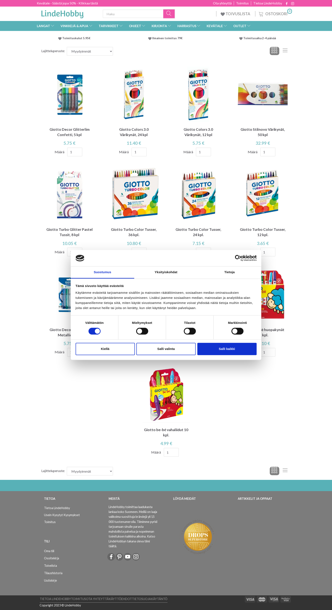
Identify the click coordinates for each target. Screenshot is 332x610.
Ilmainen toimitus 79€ (168, 38)
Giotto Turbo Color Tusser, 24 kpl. (198, 232)
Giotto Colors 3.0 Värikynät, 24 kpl (134, 132)
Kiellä (105, 349)
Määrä (60, 152)
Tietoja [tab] (229, 272)
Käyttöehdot (120, 599)
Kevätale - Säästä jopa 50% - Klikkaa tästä (67, 3)
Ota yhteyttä (222, 3)
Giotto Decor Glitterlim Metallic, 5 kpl (70, 332)
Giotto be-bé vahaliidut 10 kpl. (166, 432)
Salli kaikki (227, 349)
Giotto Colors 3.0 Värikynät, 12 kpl (198, 132)
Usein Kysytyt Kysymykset (62, 515)
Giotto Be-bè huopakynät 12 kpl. (262, 332)
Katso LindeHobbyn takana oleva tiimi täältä (132, 541)
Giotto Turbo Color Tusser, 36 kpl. (134, 232)
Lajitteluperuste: (53, 51)
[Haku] (169, 14)
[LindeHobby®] (62, 13)
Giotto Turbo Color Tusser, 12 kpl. (263, 232)
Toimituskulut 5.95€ (76, 38)
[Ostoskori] (275, 13)
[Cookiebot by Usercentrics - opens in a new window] (238, 258)
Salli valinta (166, 349)
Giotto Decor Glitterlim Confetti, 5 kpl (70, 132)
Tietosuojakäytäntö (149, 599)
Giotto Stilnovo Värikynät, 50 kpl (263, 132)
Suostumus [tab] (102, 272)
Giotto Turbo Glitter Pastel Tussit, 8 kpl (69, 232)
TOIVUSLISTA (236, 13)
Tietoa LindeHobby (267, 3)
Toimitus (242, 3)
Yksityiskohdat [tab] (166, 272)
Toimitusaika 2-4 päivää (259, 38)
